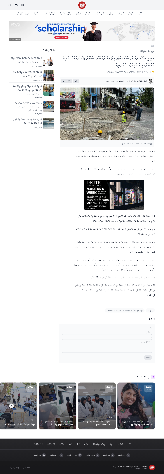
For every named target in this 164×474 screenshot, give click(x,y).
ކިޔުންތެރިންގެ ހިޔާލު (14, 467)
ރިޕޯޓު (78, 13)
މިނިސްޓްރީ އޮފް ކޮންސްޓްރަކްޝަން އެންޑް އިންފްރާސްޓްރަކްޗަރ (124, 310)
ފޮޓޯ (78, 444)
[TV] (16, 5)
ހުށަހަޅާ (148, 357)
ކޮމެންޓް (150, 338)
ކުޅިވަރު (121, 13)
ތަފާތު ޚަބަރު (50, 13)
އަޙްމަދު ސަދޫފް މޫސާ (142, 81)
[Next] (11, 406)
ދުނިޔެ (130, 13)
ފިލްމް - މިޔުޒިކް (65, 13)
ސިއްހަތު (88, 13)
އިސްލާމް (37, 13)
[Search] (9, 5)
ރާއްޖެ (140, 13)
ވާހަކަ (70, 444)
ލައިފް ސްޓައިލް (23, 13)
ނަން (151, 328)
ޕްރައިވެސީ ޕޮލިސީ (26, 467)
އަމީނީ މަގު (150, 310)
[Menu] (154, 5)
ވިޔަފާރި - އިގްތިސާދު (105, 13)
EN (22, 5)
